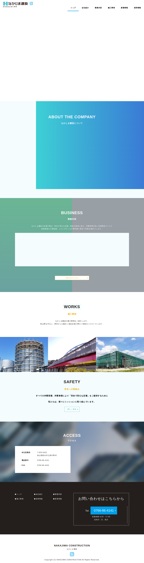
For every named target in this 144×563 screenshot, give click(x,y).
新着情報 (58, 499)
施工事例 (20, 499)
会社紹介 (39, 494)
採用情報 (39, 499)
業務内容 (58, 494)
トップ (19, 494)
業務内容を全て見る (72, 278)
